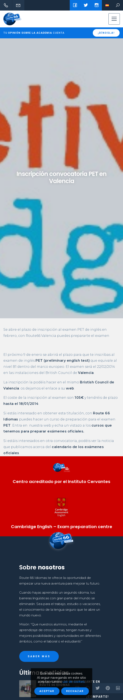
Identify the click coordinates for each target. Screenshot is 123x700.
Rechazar (75, 691)
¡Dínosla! (106, 32)
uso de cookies (74, 682)
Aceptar (46, 691)
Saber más (39, 656)
